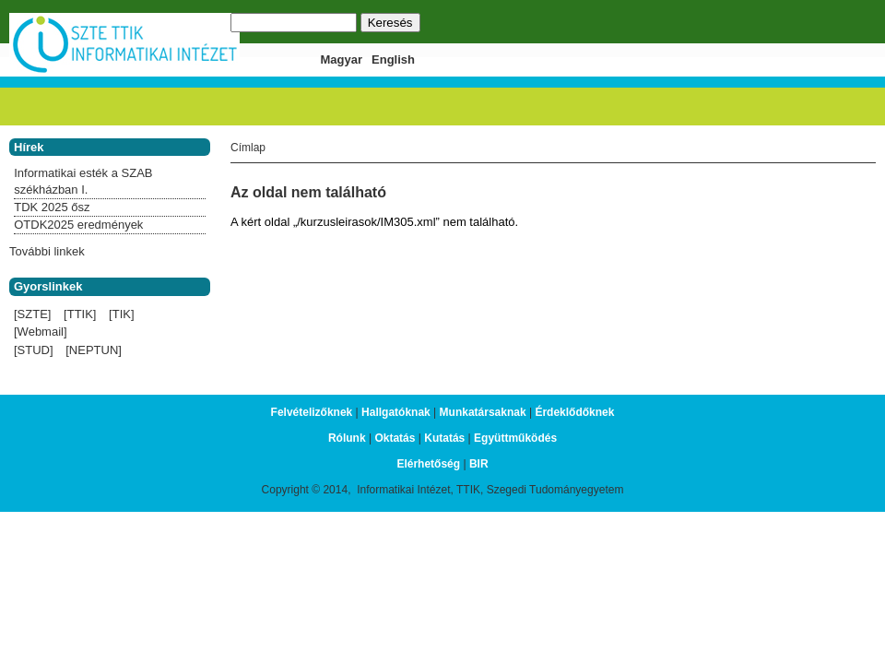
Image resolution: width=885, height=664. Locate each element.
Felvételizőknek (312, 412)
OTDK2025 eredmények (78, 224)
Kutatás (444, 438)
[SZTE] (32, 314)
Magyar (342, 59)
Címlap (248, 147)
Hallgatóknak (396, 412)
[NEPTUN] (93, 350)
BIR (479, 463)
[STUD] (33, 350)
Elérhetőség (428, 463)
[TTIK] (80, 314)
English (393, 59)
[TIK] (121, 314)
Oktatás (394, 438)
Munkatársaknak (483, 412)
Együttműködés (515, 438)
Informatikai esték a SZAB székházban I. (83, 181)
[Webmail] (40, 331)
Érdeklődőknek (574, 412)
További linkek (47, 251)
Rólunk (347, 438)
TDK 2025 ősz (51, 207)
